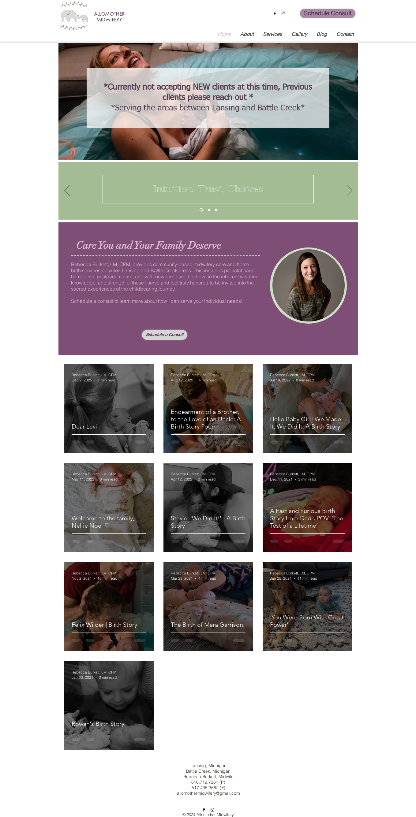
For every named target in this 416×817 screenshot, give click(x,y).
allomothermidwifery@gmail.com (208, 793)
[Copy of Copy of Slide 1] (216, 210)
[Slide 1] (201, 210)
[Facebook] (274, 13)
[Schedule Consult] (328, 13)
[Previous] (67, 191)
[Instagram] (283, 13)
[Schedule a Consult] (164, 335)
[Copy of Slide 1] (209, 210)
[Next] (349, 191)
